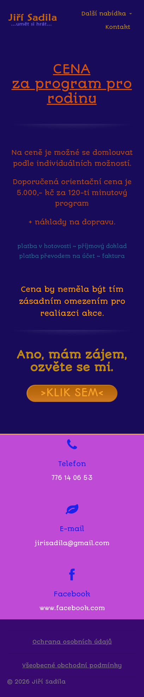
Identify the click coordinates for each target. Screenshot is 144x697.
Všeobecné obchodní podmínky (72, 665)
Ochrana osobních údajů (72, 641)
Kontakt (118, 27)
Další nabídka (103, 13)
